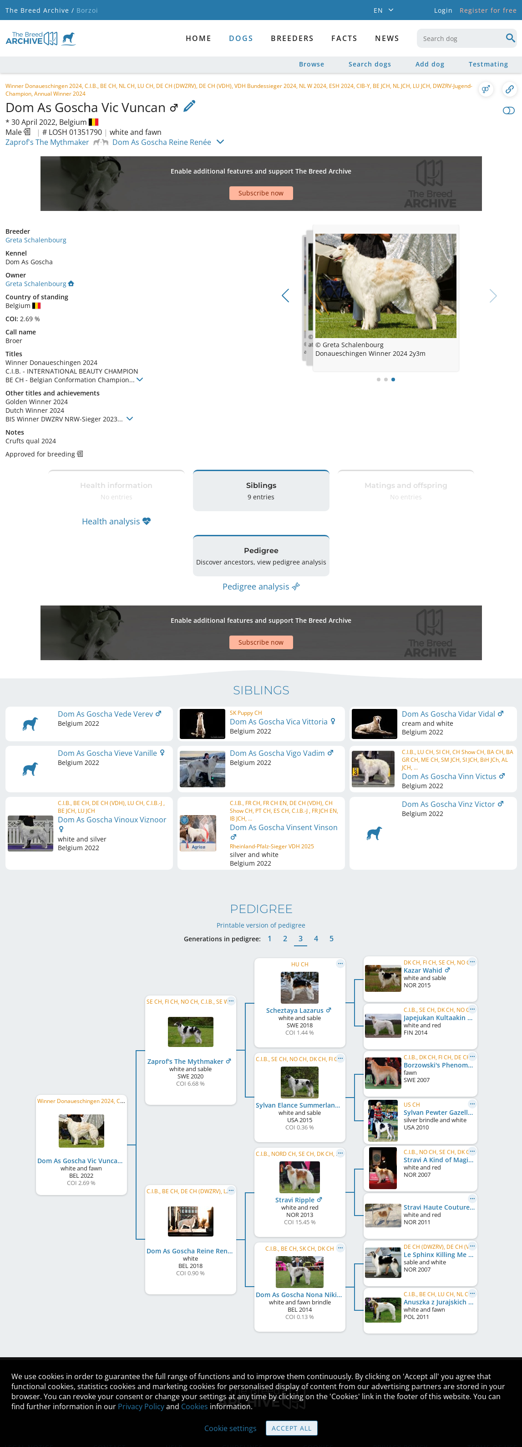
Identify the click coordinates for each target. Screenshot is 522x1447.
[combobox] (467, 38)
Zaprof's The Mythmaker (47, 142)
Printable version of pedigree (261, 870)
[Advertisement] (226, 167)
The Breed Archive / (39, 10)
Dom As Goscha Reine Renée (161, 142)
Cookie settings (230, 1428)
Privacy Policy (141, 1406)
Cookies (194, 1406)
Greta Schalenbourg (35, 208)
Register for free (488, 10)
